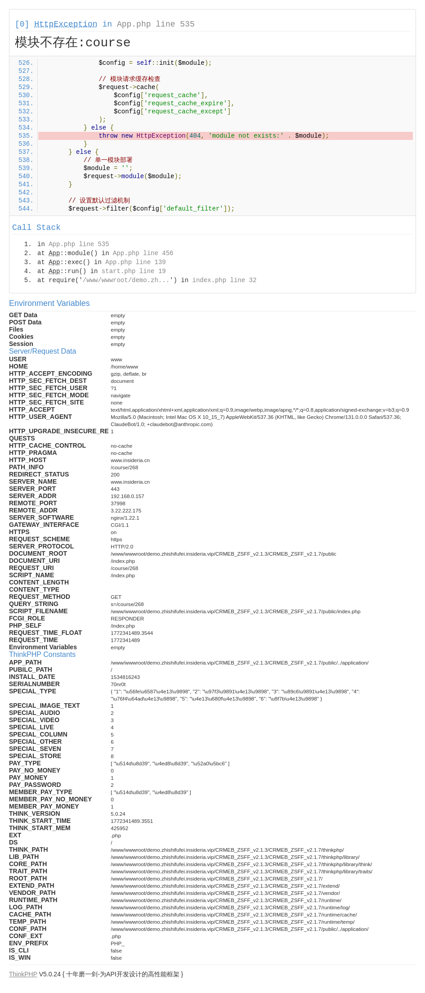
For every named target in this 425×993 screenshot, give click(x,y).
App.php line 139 (135, 262)
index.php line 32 (224, 280)
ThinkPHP (23, 974)
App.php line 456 (143, 253)
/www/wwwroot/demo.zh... (126, 280)
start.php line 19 (134, 271)
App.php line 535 (156, 24)
